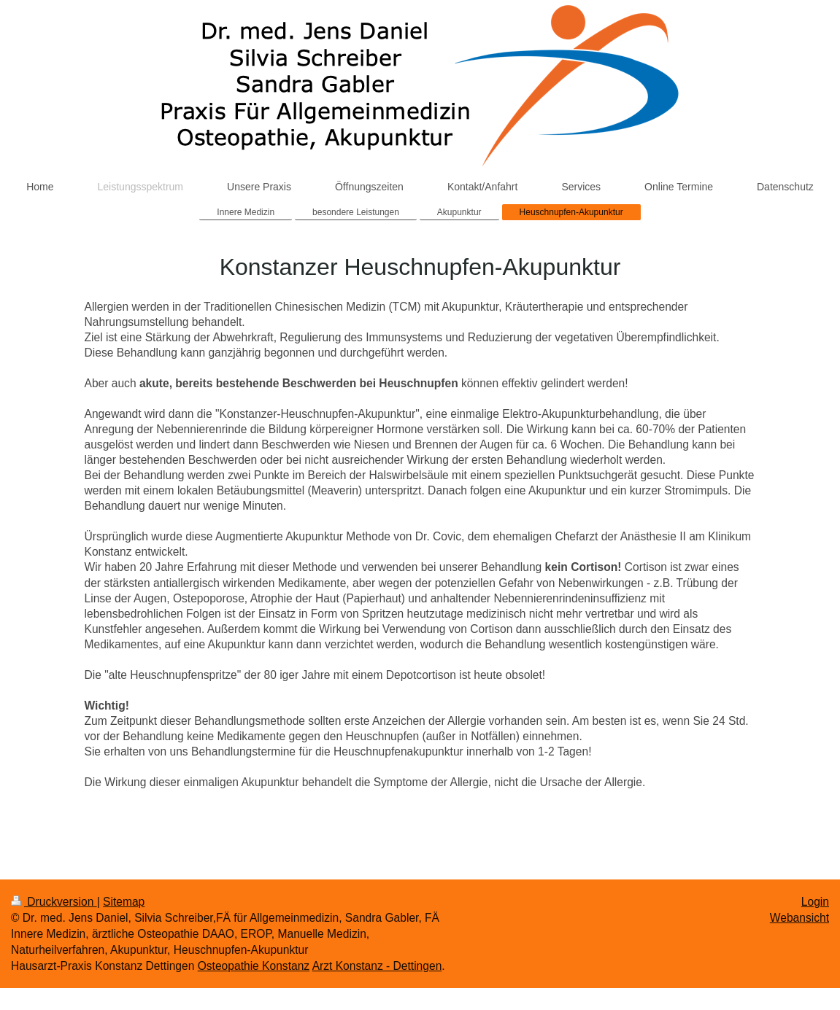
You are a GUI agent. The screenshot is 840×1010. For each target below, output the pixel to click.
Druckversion (54, 902)
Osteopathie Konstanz (253, 966)
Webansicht (799, 918)
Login (815, 902)
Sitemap (124, 902)
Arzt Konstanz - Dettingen (377, 966)
